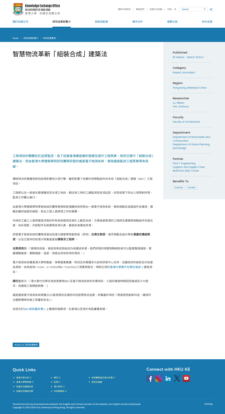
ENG (169, 9)
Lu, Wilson (178, 103)
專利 (56, 378)
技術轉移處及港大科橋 (102, 378)
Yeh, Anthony (181, 106)
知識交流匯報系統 (24, 387)
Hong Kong (179, 88)
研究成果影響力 (30, 38)
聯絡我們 (140, 9)
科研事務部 (59, 391)
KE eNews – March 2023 (187, 57)
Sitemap (208, 403)
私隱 (56, 382)
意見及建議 (97, 382)
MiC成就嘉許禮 (33, 309)
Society (191, 187)
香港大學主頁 (22, 378)
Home (16, 38)
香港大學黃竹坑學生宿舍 (125, 267)
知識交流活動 (156, 9)
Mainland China (196, 88)
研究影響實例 (49, 38)
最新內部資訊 (124, 9)
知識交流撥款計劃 (24, 391)
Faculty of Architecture (186, 122)
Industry (179, 187)
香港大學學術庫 (23, 382)
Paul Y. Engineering (184, 163)
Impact (177, 72)
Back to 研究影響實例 (26, 345)
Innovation (188, 72)
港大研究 (58, 387)
